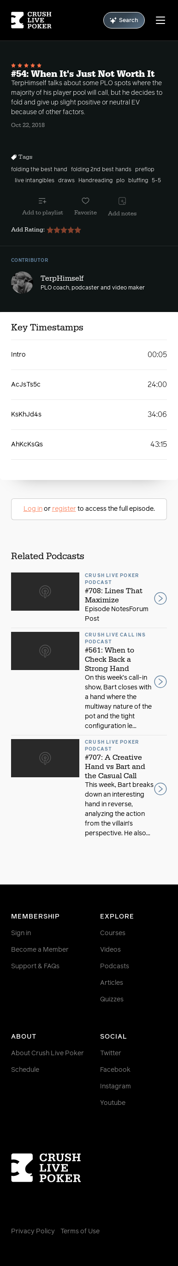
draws (66, 181)
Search (124, 20)
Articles (111, 983)
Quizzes (112, 999)
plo (120, 181)
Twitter (110, 1053)
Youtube (112, 1103)
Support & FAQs (35, 966)
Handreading (95, 181)
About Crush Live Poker (47, 1053)
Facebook (115, 1070)
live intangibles (34, 181)
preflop (144, 170)
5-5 (156, 181)
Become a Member (40, 950)
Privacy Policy (33, 1231)
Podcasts (114, 966)
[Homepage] (31, 20)
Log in (33, 509)
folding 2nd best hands (101, 170)
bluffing (138, 181)
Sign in (21, 933)
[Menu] (160, 20)
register (64, 509)
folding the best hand (39, 170)
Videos (110, 950)
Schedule (25, 1070)
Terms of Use (80, 1231)
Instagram (115, 1086)
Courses (112, 933)
